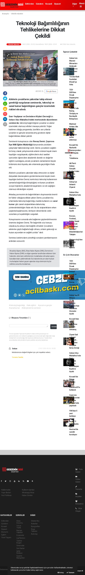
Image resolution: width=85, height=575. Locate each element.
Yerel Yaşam (6, 537)
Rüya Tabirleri (34, 530)
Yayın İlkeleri (6, 493)
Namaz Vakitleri (19, 531)
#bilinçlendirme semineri (31, 308)
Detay (61, 572)
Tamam (70, 572)
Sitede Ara (35, 521)
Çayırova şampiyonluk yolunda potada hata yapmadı (74, 400)
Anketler (34, 524)
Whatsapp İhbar (28, 493)
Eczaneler (20, 535)
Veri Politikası (6, 495)
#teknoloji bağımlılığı (17, 305)
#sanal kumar (14, 308)
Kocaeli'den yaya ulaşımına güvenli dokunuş (74, 324)
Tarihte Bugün (19, 542)
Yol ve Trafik (18, 527)
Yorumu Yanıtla (17, 357)
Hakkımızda (5, 490)
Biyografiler (35, 526)
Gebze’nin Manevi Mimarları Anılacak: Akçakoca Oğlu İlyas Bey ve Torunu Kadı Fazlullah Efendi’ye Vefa (74, 71)
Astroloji (34, 534)
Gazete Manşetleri (20, 557)
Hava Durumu (19, 522)
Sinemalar (20, 546)
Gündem (39, 4)
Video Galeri (77, 479)
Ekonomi (4, 532)
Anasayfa (5, 14)
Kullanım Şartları (28, 490)
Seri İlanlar (20, 548)
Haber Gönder (27, 495)
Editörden (29, 4)
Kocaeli (48, 4)
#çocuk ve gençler (45, 305)
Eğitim (3, 535)
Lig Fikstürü (20, 538)
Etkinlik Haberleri (17, 14)
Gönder (54, 327)
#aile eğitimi (31, 305)
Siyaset (57, 4)
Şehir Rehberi (19, 552)
